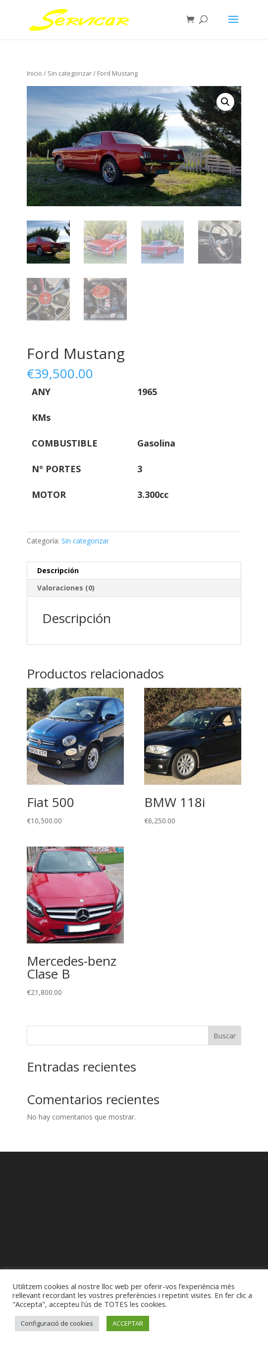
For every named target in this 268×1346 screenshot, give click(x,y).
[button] (225, 102)
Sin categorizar (70, 73)
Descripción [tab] (58, 570)
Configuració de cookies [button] (57, 1323)
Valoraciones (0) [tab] (66, 587)
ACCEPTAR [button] (127, 1323)
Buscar (225, 1035)
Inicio (34, 73)
